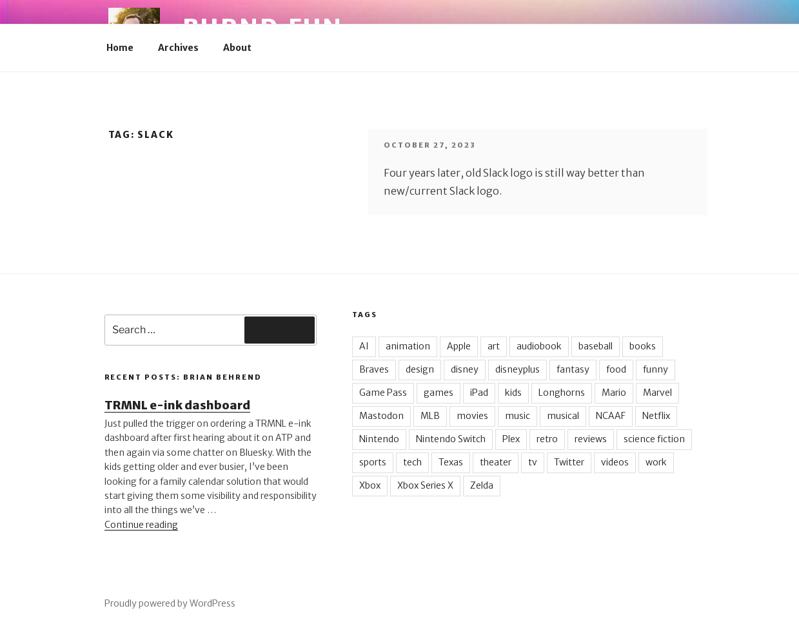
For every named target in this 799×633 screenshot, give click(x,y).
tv (532, 462)
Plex (511, 439)
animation (408, 346)
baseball (595, 346)
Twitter (569, 462)
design (420, 369)
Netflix (656, 416)
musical (563, 416)
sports (372, 462)
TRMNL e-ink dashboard (177, 405)
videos (615, 462)
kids (513, 392)
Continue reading (141, 525)
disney (464, 369)
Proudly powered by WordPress (169, 603)
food (616, 369)
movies (472, 416)
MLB (430, 416)
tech (412, 462)
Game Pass (383, 392)
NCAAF (611, 416)
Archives (178, 48)
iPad (479, 392)
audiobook (539, 346)
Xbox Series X (425, 485)
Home (119, 48)
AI (364, 346)
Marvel (657, 392)
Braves (374, 369)
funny (655, 369)
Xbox (369, 485)
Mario (614, 392)
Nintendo (379, 439)
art (494, 346)
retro (547, 439)
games (438, 392)
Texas (451, 462)
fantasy (573, 369)
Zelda (481, 485)
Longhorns (561, 392)
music (517, 416)
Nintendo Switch (451, 439)
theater (495, 462)
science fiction (654, 439)
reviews (591, 439)
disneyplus (517, 369)
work (656, 462)
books (642, 346)
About (237, 48)
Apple (459, 346)
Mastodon (381, 416)
